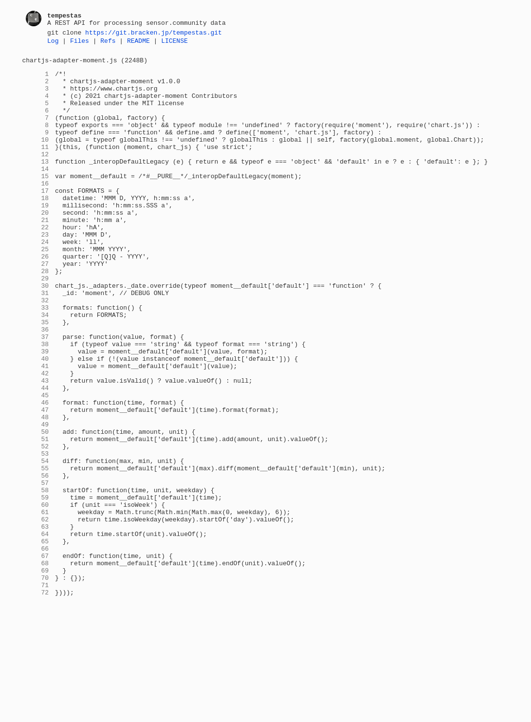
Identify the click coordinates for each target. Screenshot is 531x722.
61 (35, 605)
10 (35, 158)
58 (35, 578)
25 (35, 289)
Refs (107, 43)
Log (52, 43)
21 (35, 254)
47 (35, 482)
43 (35, 447)
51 (35, 517)
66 (35, 649)
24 (35, 281)
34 (35, 368)
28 (35, 316)
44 (35, 456)
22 (35, 263)
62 (35, 614)
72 (35, 701)
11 (35, 167)
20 (35, 245)
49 (35, 500)
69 (35, 675)
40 (35, 421)
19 (35, 237)
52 (35, 526)
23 (35, 272)
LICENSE (174, 43)
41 (35, 430)
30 (35, 333)
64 (35, 631)
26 (35, 298)
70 (35, 684)
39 (35, 412)
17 (35, 219)
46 (35, 473)
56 (35, 561)
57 (35, 570)
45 (35, 465)
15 (35, 202)
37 (35, 394)
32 (35, 351)
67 (35, 657)
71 (35, 692)
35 (35, 377)
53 (35, 535)
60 (35, 596)
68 (35, 666)
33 (35, 359)
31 (35, 342)
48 (35, 491)
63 (35, 622)
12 (35, 175)
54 (35, 543)
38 (35, 403)
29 (35, 324)
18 (35, 228)
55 (35, 552)
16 (35, 210)
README (138, 43)
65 (35, 640)
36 (35, 386)
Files (79, 43)
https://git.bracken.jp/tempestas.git (153, 33)
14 (35, 193)
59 (35, 587)
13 (35, 184)
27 (35, 307)
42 (35, 438)
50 (35, 508)
